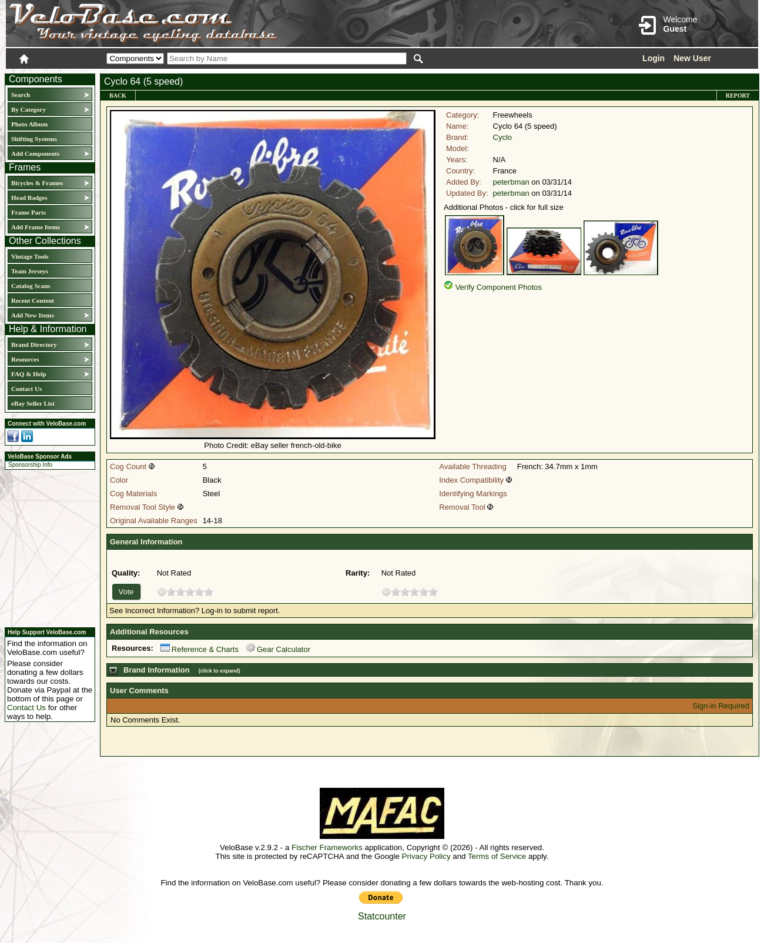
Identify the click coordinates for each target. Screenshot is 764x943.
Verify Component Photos (498, 287)
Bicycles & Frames (38, 182)
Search (20, 94)
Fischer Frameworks (327, 847)
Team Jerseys (29, 271)
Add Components (35, 153)
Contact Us (26, 388)
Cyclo (502, 137)
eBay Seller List (33, 403)
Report (738, 95)
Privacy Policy (426, 856)
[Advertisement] (46, 546)
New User (692, 58)
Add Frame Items (35, 226)
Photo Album (29, 124)
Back (117, 95)
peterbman (511, 182)
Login (653, 58)
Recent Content (32, 300)
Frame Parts (28, 212)
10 (208, 591)
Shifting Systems (34, 138)
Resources (25, 359)
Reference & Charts (199, 649)
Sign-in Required (720, 705)
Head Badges (29, 197)
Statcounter (382, 916)
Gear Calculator (278, 649)
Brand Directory (34, 344)
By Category (28, 109)
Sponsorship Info (30, 465)
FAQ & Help (28, 373)
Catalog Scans (30, 285)
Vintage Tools (29, 256)
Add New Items (32, 315)
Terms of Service (497, 856)
